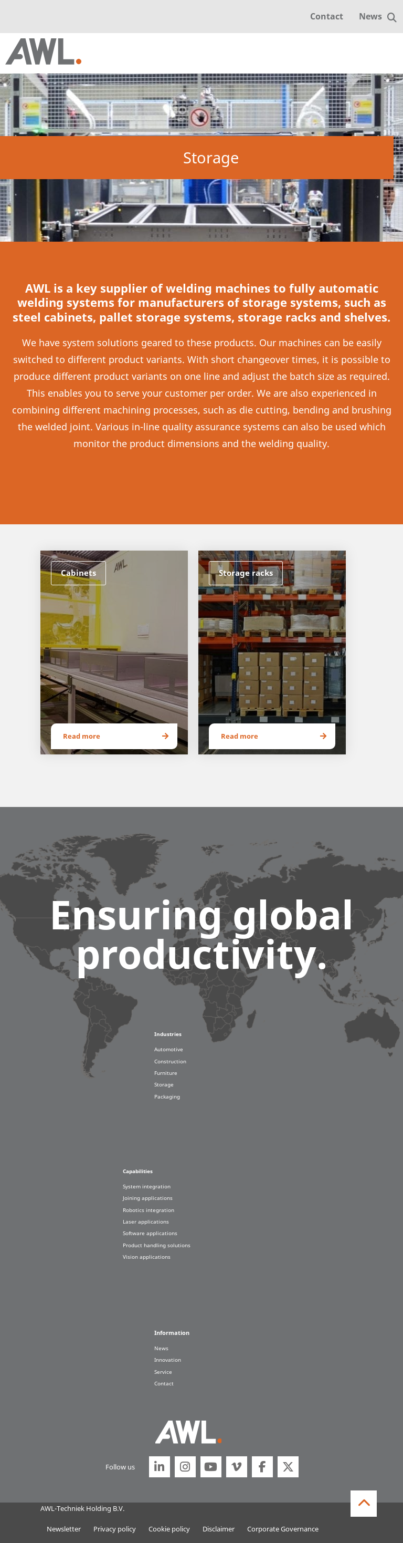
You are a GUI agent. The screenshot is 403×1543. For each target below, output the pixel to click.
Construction (170, 1061)
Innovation (167, 1359)
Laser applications (146, 1221)
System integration (147, 1186)
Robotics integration (148, 1210)
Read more (81, 736)
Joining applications (148, 1198)
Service (163, 1371)
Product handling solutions (156, 1245)
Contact (326, 16)
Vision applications (147, 1256)
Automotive (168, 1049)
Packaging (167, 1096)
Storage (164, 1084)
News (370, 16)
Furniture (165, 1072)
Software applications (150, 1233)
